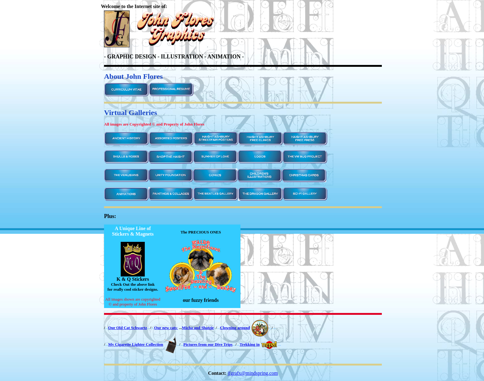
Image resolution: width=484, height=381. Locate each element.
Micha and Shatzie (198, 327)
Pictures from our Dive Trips (207, 344)
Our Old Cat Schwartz (127, 327)
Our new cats (165, 327)
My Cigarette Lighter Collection (135, 344)
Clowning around (235, 327)
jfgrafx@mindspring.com (252, 373)
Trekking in (250, 344)
